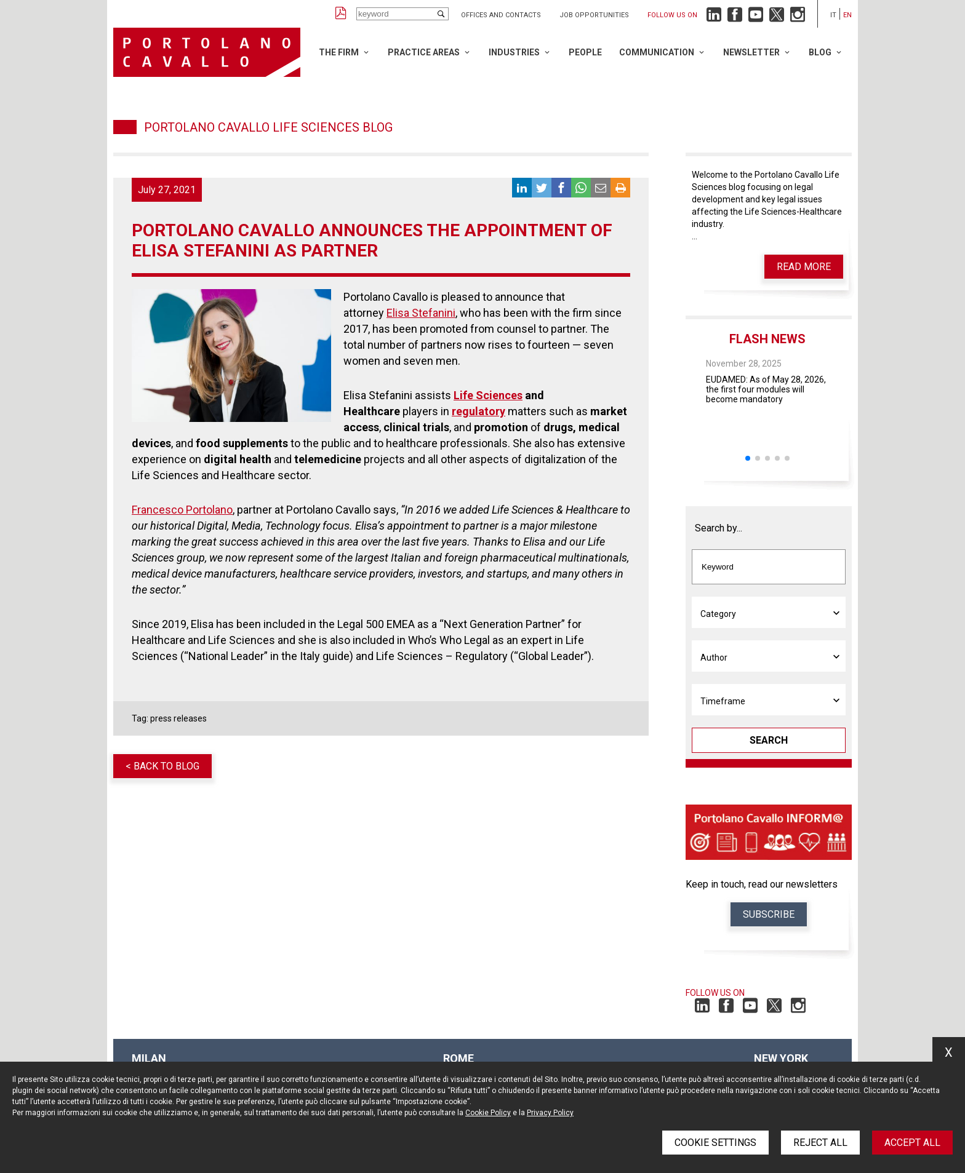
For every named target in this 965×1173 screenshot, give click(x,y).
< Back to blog (162, 766)
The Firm (339, 52)
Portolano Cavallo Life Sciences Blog (268, 127)
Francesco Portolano (182, 509)
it (833, 15)
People (585, 52)
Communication (656, 52)
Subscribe (769, 914)
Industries (514, 52)
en (847, 15)
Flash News (767, 339)
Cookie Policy (488, 1112)
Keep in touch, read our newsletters (762, 884)
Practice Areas (424, 52)
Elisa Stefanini (420, 312)
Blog (820, 52)
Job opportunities (594, 15)
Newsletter (751, 52)
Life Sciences (488, 395)
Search (769, 740)
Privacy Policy (550, 1112)
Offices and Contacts (501, 15)
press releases (178, 718)
